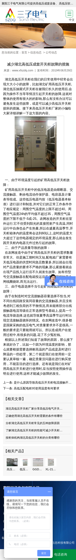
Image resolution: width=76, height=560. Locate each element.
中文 (72, 19)
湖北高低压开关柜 (17, 79)
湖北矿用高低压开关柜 (55, 84)
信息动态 (36, 52)
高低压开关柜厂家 (45, 108)
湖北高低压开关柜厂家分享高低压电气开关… (34, 408)
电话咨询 (57, 554)
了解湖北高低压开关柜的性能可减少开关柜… (34, 430)
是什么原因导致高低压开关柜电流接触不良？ (44, 382)
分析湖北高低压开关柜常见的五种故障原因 (33, 423)
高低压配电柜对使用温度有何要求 (36, 388)
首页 (24, 52)
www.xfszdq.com (22, 70)
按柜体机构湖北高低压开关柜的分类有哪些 (33, 437)
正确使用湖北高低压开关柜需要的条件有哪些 (34, 415)
